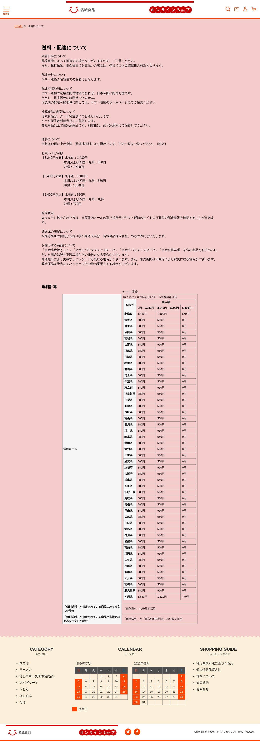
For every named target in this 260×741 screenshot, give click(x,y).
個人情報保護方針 (208, 669)
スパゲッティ (28, 683)
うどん (24, 689)
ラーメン (25, 669)
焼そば (24, 663)
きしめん (25, 696)
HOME (19, 26)
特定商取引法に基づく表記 (214, 663)
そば (22, 702)
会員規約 (202, 683)
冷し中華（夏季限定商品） (37, 676)
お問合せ (202, 689)
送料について (205, 676)
